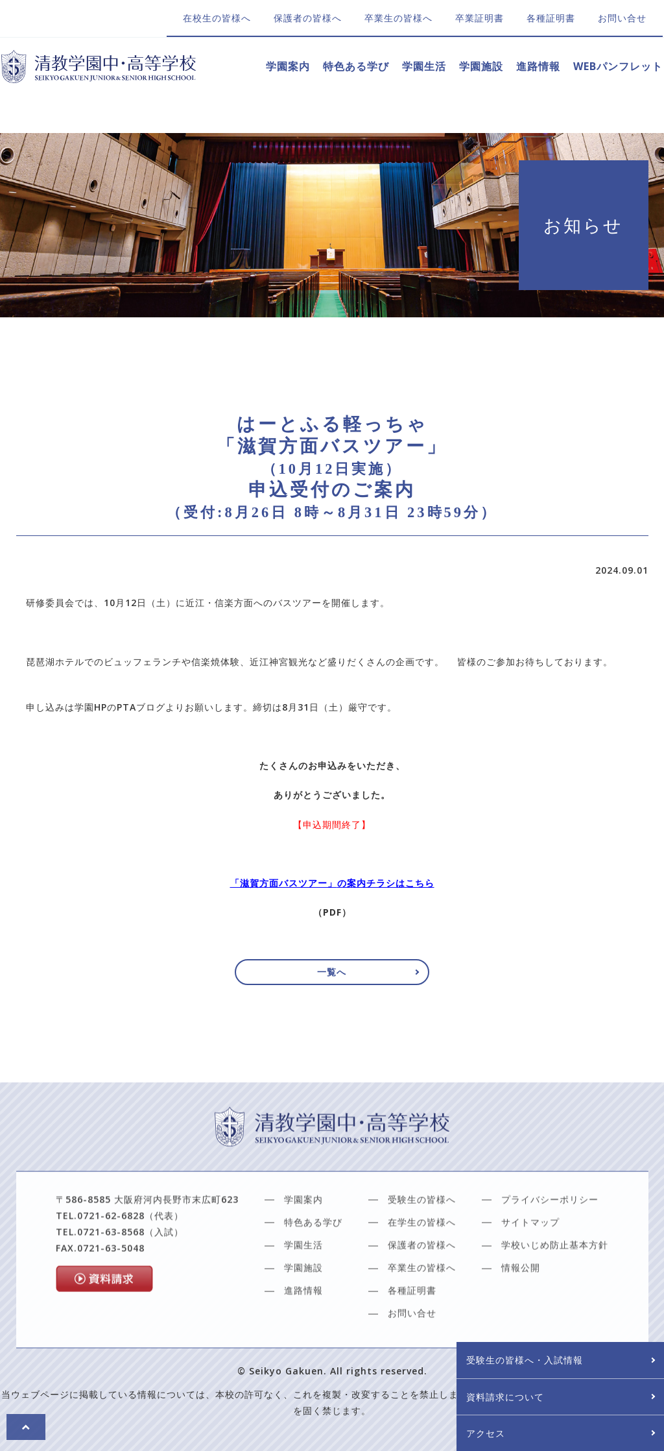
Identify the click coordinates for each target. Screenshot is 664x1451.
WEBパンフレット (618, 66)
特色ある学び (356, 66)
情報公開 (520, 1311)
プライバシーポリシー (550, 1243)
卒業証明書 (479, 18)
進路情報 (538, 66)
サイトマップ (530, 1266)
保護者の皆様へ (308, 18)
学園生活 (424, 66)
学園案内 (288, 66)
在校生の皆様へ (217, 18)
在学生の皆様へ (422, 1266)
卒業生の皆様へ (398, 18)
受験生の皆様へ (422, 1243)
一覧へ (332, 972)
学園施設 (481, 66)
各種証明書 (551, 18)
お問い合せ (622, 18)
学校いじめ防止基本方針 (554, 1288)
